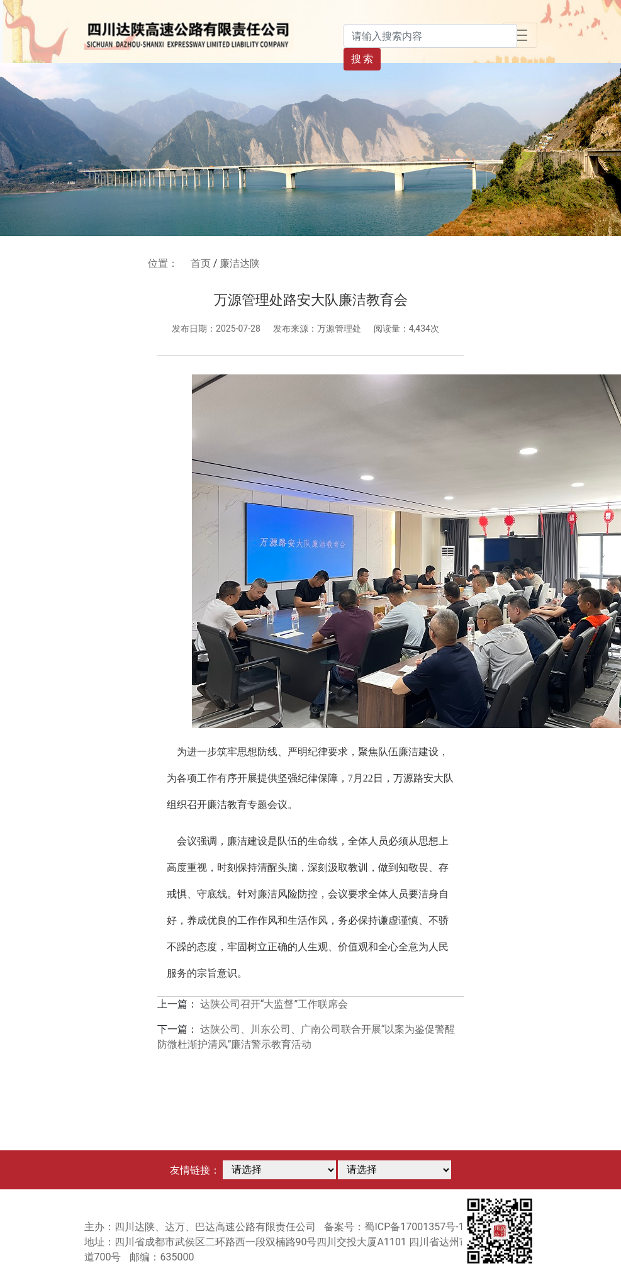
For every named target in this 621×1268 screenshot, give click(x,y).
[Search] (430, 36)
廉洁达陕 (240, 263)
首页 (201, 263)
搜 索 (362, 59)
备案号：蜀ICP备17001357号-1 (394, 1227)
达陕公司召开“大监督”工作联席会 (274, 1004)
